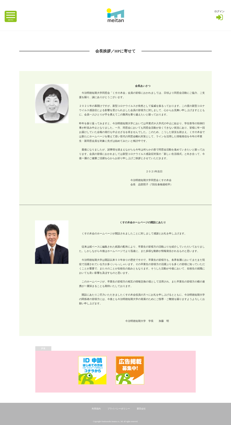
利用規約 (96, 408)
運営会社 (141, 408)
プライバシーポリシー (118, 408)
